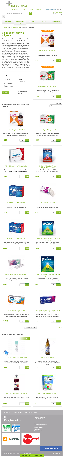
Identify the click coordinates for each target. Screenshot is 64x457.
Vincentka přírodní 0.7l (47, 357)
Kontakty (31, 9)
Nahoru (60, 327)
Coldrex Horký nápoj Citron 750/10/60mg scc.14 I (48, 275)
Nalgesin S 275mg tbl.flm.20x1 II (16, 238)
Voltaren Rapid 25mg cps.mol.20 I (16, 311)
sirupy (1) (21, 84)
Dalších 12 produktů (30, 327)
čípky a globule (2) (9, 79)
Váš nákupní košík (57, 12)
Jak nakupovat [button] (16, 9)
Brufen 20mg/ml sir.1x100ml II (47, 50)
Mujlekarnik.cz (5, 27)
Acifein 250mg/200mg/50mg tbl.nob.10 (16, 274)
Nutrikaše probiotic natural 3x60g (47, 393)
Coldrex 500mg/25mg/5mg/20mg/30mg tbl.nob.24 (48, 239)
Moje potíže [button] (8, 21)
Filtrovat (5, 92)
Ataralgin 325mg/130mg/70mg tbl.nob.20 (48, 311)
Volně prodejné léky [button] (20, 22)
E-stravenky (38, 9)
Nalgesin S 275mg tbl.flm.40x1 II (16, 202)
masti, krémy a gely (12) (9, 83)
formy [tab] (13, 75)
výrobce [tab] (20, 75)
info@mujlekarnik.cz (42, 424)
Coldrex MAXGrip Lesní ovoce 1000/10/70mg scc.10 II (47, 167)
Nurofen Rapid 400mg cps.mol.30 (47, 86)
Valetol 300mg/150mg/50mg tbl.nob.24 (16, 166)
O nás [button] (24, 9)
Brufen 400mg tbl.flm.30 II (47, 202)
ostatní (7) (22, 81)
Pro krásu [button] (44, 21)
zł (61, 9)
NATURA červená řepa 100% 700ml (16, 393)
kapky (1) (21, 79)
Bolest (18, 27)
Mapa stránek (56, 453)
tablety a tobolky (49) (10, 86)
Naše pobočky (28, 412)
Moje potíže (13, 27)
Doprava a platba (18, 412)
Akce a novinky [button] (56, 21)
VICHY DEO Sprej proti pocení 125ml (16, 357)
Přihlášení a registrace (50, 9)
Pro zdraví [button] (32, 21)
